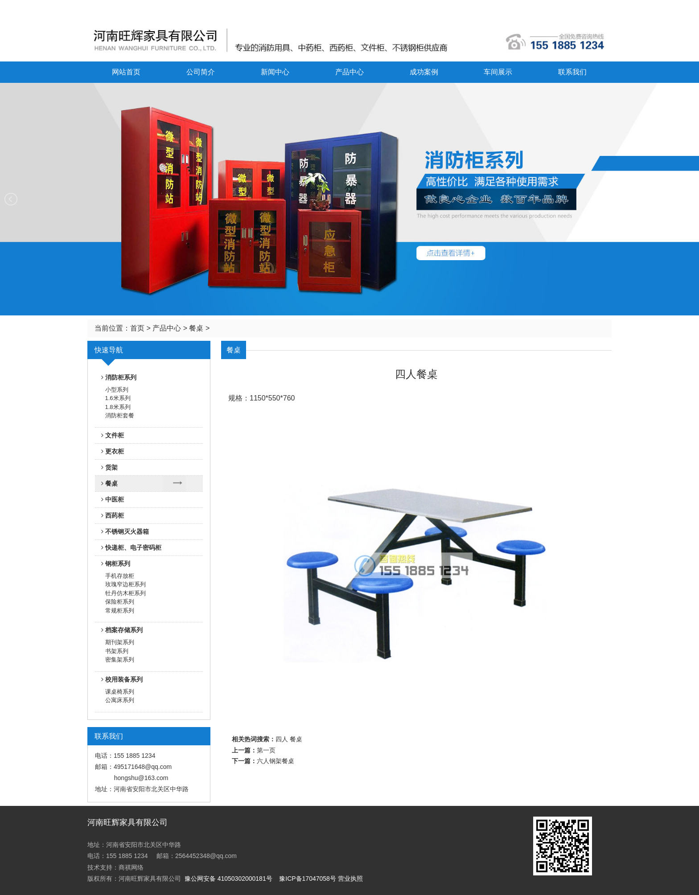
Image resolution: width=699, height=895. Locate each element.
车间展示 (498, 72)
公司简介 (200, 72)
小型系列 (116, 389)
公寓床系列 (119, 700)
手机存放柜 (119, 575)
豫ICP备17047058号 (307, 878)
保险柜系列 (119, 601)
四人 (281, 739)
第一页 (266, 750)
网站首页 (126, 72)
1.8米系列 (118, 407)
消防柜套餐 (119, 415)
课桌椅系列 (119, 691)
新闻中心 (275, 72)
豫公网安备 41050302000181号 (228, 878)
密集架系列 (119, 659)
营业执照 (350, 878)
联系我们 (572, 72)
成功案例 (424, 72)
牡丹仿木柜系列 (125, 593)
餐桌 (196, 328)
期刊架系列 (119, 642)
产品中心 (349, 72)
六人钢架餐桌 (275, 761)
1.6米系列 (118, 398)
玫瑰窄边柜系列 (125, 584)
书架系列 (116, 651)
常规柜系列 (119, 610)
